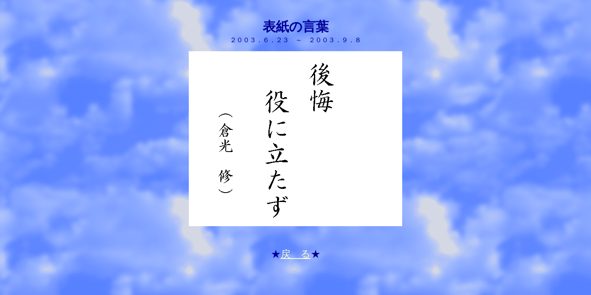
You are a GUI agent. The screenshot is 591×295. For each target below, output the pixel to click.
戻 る (296, 254)
